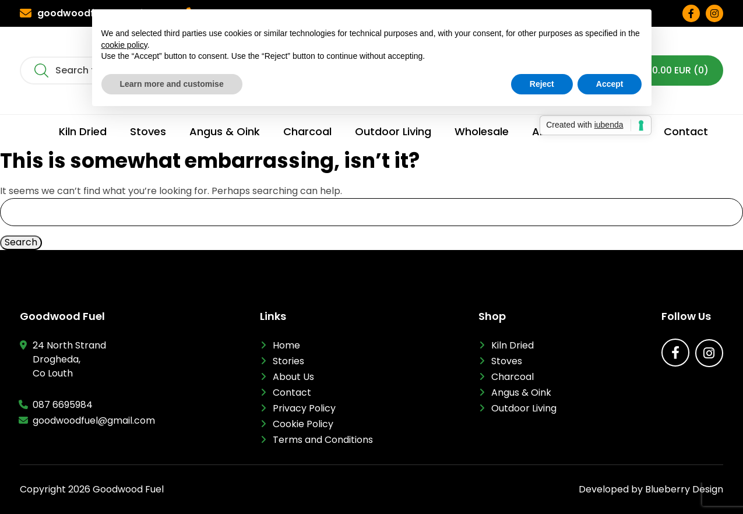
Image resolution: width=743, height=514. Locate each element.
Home (286, 345)
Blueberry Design (684, 489)
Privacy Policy (304, 408)
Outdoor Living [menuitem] (393, 131)
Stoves (506, 361)
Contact (292, 392)
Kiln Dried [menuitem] (83, 131)
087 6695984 (63, 404)
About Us (293, 376)
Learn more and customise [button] (172, 84)
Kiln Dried (512, 345)
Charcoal (512, 376)
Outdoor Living (524, 408)
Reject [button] (542, 84)
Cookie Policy (303, 424)
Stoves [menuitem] (148, 131)
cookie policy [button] (124, 45)
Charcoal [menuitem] (307, 131)
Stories (288, 361)
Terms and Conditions (323, 439)
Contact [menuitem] (686, 131)
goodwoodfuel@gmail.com (94, 420)
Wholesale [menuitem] (482, 131)
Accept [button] (610, 84)
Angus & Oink (521, 392)
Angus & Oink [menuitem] (224, 131)
